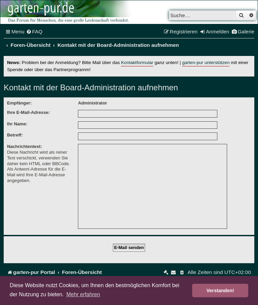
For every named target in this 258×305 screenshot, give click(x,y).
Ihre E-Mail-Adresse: (28, 112)
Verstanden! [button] (220, 290)
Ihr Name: (17, 123)
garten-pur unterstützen (205, 62)
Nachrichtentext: (24, 146)
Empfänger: (19, 102)
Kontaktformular (137, 62)
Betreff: (15, 135)
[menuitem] (34, 31)
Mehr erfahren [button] (83, 294)
